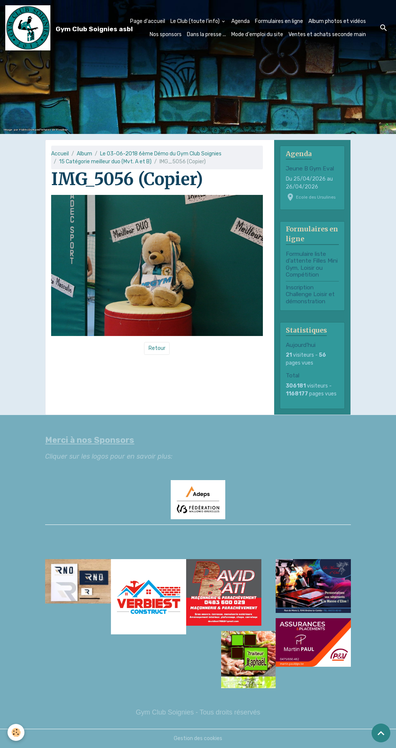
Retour (157, 348)
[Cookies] (16, 732)
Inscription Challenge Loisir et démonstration (310, 294)
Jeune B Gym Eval (310, 168)
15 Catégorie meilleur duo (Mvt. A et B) (105, 161)
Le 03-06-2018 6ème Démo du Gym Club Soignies (161, 154)
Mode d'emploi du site (257, 34)
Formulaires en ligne (279, 21)
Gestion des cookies (198, 738)
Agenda (240, 21)
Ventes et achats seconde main (327, 34)
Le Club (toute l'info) (195, 21)
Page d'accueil (147, 21)
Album (84, 154)
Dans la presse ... (206, 34)
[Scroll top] (381, 733)
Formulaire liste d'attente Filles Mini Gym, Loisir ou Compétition (312, 264)
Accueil (60, 154)
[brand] (47, 27)
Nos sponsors (166, 34)
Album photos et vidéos (337, 21)
